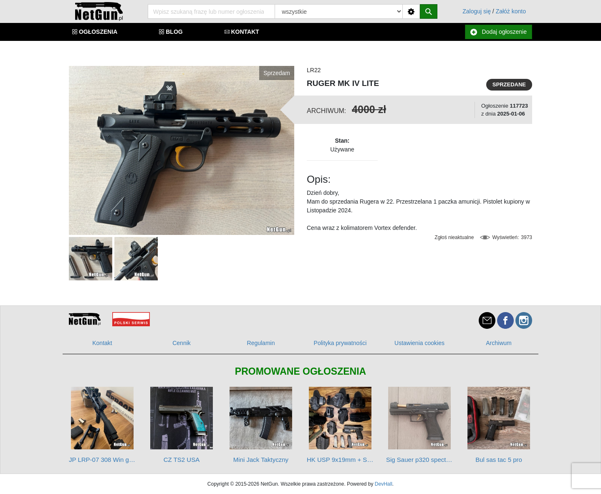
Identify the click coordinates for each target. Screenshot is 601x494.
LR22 (314, 70)
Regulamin (261, 343)
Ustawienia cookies (419, 343)
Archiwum (498, 343)
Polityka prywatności (340, 343)
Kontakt (102, 343)
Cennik (181, 343)
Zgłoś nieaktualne (454, 237)
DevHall (383, 484)
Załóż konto (511, 11)
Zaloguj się (476, 11)
